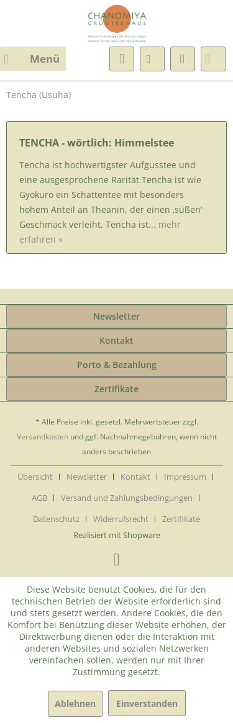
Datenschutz (56, 518)
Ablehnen (75, 703)
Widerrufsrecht (120, 518)
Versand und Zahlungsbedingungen (127, 497)
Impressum (185, 476)
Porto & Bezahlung (117, 364)
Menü (32, 57)
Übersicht (35, 476)
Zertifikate (116, 389)
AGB (39, 497)
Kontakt (116, 340)
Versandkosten (42, 436)
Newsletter (116, 316)
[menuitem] (33, 59)
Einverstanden (147, 703)
